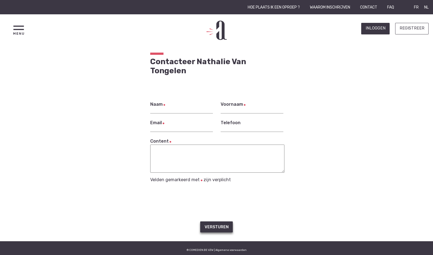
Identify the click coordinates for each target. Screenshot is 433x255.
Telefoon (231, 122)
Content (159, 141)
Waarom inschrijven (330, 7)
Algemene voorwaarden (231, 249)
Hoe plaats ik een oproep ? (274, 7)
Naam (156, 104)
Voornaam (232, 104)
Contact (368, 7)
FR (416, 7)
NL (426, 7)
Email (156, 122)
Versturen (217, 227)
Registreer (412, 28)
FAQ (390, 7)
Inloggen (376, 28)
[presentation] (216, 202)
